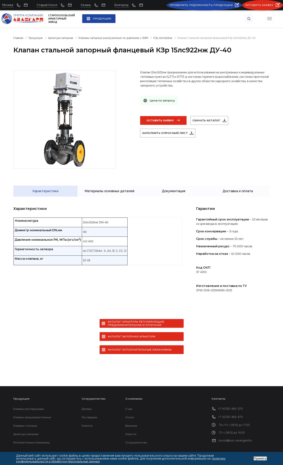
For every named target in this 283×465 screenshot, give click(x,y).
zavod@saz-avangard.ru (235, 435)
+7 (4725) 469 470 (230, 412)
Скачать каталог (211, 120)
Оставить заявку (160, 120)
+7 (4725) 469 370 (230, 403)
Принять (260, 458)
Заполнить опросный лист (169, 133)
